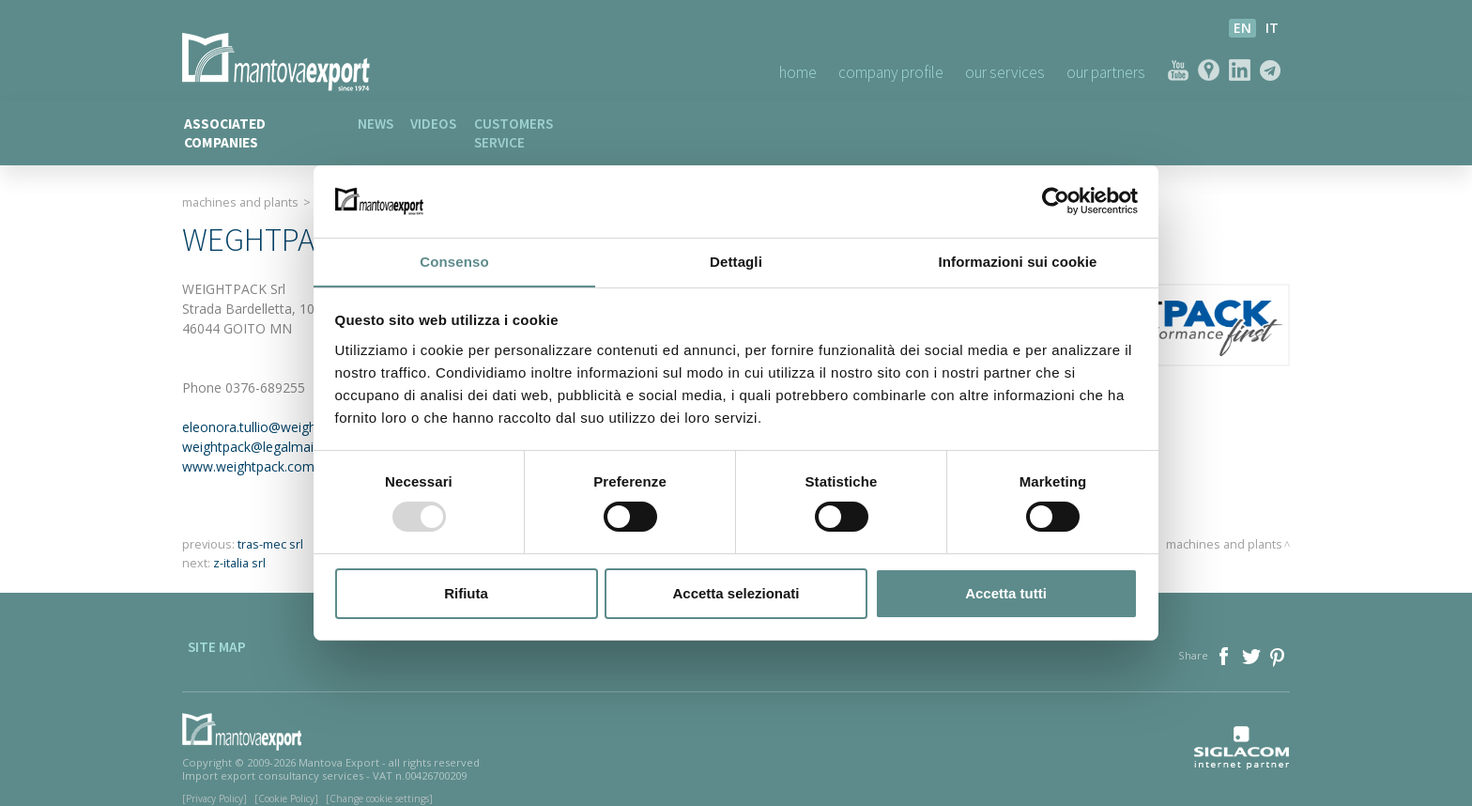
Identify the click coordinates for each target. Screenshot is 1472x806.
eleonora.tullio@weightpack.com (280, 409)
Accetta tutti (1006, 593)
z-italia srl (239, 545)
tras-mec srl (270, 527)
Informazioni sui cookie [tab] (1018, 261)
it (1272, 28)
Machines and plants (240, 184)
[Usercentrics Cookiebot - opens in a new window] (1056, 201)
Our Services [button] (989, 72)
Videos (443, 123)
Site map (211, 640)
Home (764, 72)
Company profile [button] (866, 72)
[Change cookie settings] (379, 780)
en (1242, 28)
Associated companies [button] (259, 123)
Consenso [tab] (454, 261)
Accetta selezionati (735, 593)
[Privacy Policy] (214, 780)
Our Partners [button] (1100, 72)
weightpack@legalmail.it (254, 429)
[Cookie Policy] (286, 780)
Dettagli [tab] (736, 261)
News (378, 123)
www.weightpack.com (248, 448)
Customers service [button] (555, 123)
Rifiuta (466, 593)
